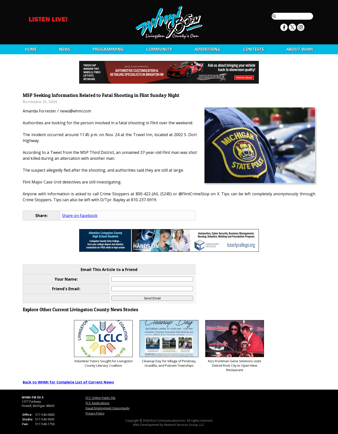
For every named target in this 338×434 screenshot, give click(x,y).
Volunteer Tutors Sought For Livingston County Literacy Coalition (103, 344)
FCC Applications (97, 403)
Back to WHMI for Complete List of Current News (68, 382)
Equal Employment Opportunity (108, 408)
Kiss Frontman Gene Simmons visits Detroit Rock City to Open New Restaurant (234, 346)
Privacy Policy (95, 413)
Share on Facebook (79, 215)
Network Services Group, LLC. (184, 425)
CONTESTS (253, 49)
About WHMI (299, 49)
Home (31, 49)
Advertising (208, 49)
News (64, 49)
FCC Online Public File (100, 398)
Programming (108, 49)
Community (159, 49)
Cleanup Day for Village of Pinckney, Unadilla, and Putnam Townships (169, 344)
